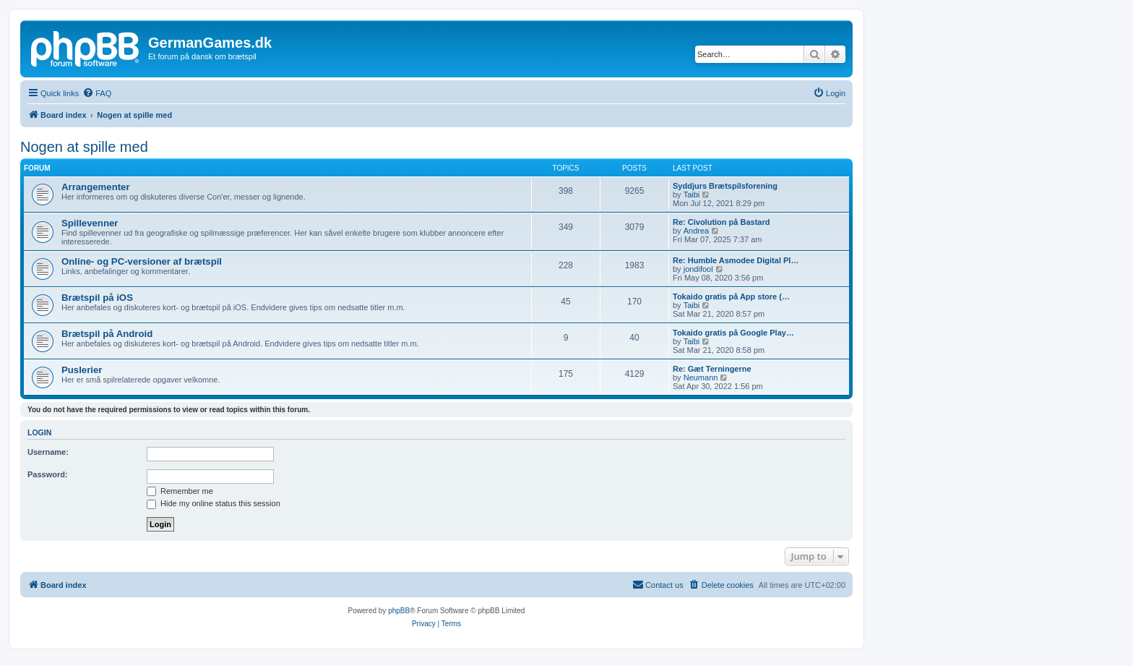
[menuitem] (96, 93)
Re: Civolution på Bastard (721, 222)
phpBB (399, 611)
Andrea (696, 230)
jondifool (698, 269)
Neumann (701, 377)
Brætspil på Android (106, 333)
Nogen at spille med (84, 147)
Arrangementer (95, 187)
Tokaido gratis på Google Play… (733, 332)
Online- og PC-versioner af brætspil (141, 261)
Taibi (692, 194)
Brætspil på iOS (97, 297)
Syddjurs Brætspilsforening (725, 186)
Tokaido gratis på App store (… (731, 296)
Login (39, 432)
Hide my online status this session (213, 503)
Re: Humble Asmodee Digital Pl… (735, 260)
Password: (47, 474)
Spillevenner (89, 223)
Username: (48, 452)
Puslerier (81, 369)
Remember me (180, 491)
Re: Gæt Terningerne (712, 368)
